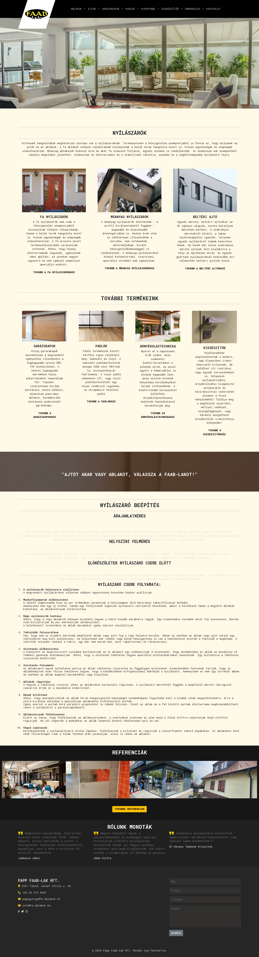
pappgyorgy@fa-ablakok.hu (41, 899)
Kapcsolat (213, 9)
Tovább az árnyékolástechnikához (158, 415)
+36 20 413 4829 (34, 892)
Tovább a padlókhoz (101, 401)
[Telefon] (205, 899)
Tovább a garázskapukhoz (44, 415)
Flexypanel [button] (149, 9)
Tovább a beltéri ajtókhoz (205, 268)
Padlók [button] (130, 9)
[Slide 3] (137, 103)
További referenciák (129, 809)
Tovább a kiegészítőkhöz (214, 432)
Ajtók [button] (93, 9)
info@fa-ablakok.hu (36, 905)
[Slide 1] (122, 103)
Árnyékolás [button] (193, 9)
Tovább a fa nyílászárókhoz (54, 272)
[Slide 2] (130, 103)
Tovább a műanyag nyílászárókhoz (129, 268)
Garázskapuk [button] (111, 9)
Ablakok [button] (77, 9)
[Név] (205, 881)
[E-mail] (205, 890)
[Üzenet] (205, 916)
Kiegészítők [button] (171, 9)
